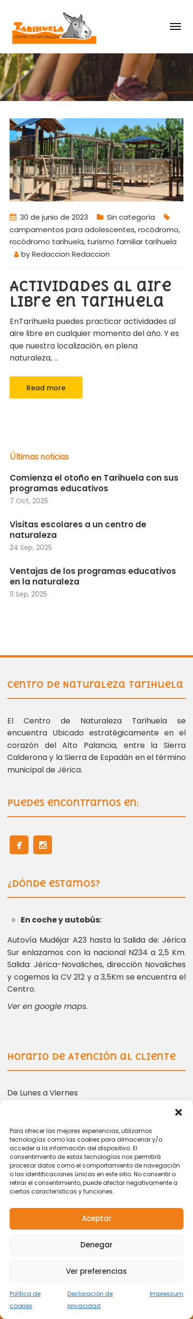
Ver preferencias (96, 1271)
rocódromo (158, 229)
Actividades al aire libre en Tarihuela (90, 293)
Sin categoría (131, 217)
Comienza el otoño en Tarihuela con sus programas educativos (94, 483)
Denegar (96, 1245)
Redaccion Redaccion (71, 254)
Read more (45, 388)
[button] (178, 1112)
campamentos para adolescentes (72, 229)
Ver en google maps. (47, 1006)
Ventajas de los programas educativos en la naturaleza (93, 576)
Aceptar (97, 1218)
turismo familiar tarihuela (132, 241)
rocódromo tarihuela (47, 241)
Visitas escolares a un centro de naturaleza (78, 530)
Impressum (166, 1294)
